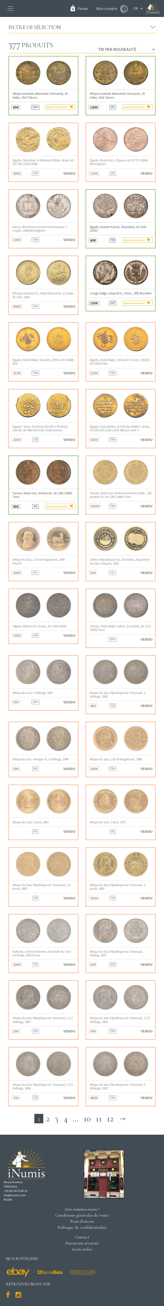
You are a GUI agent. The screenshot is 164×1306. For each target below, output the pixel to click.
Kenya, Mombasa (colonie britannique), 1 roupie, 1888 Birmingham (40, 228)
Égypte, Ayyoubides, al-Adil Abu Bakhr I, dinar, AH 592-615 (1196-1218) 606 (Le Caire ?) (120, 428)
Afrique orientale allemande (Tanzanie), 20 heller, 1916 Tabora (40, 95)
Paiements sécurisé (82, 1243)
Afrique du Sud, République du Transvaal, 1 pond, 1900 (117, 886)
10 (87, 1118)
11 (99, 1118)
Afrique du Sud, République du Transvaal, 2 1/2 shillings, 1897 (43, 1019)
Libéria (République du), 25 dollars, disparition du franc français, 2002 (120, 561)
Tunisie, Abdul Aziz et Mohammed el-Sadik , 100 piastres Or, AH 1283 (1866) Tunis (120, 495)
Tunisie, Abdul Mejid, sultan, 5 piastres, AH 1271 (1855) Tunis (120, 628)
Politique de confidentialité (82, 1227)
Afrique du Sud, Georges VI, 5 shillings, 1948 (40, 759)
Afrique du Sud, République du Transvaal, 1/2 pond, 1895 (41, 886)
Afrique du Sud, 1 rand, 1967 (31, 822)
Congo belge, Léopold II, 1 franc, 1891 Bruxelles (120, 293)
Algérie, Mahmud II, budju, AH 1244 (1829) (39, 626)
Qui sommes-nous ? (82, 1209)
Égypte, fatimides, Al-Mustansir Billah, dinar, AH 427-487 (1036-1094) (43, 162)
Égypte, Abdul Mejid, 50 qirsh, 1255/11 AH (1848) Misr (43, 361)
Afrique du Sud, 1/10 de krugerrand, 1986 (116, 759)
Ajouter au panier (59, 107)
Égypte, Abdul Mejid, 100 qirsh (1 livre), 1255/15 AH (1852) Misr (120, 361)
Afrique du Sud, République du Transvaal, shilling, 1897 (116, 953)
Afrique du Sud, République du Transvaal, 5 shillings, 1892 (117, 1086)
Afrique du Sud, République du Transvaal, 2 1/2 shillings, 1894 (43, 1086)
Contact (82, 1237)
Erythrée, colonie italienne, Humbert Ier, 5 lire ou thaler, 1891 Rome (42, 953)
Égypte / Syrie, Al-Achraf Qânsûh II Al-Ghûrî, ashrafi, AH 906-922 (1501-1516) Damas (40, 428)
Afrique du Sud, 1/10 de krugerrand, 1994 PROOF (39, 561)
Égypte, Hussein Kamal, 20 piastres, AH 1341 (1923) (118, 228)
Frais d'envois (82, 1221)
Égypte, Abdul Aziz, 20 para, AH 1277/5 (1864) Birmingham (119, 162)
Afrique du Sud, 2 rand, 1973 (108, 822)
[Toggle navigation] (10, 8)
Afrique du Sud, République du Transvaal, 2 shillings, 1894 (117, 694)
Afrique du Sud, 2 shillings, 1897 (33, 693)
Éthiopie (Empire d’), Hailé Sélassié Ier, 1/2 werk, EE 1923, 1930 (43, 295)
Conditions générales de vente (82, 1215)
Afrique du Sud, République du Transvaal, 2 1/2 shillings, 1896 (120, 1019)
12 (110, 1118)
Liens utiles (82, 1249)
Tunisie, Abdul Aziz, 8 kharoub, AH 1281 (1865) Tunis (42, 495)
